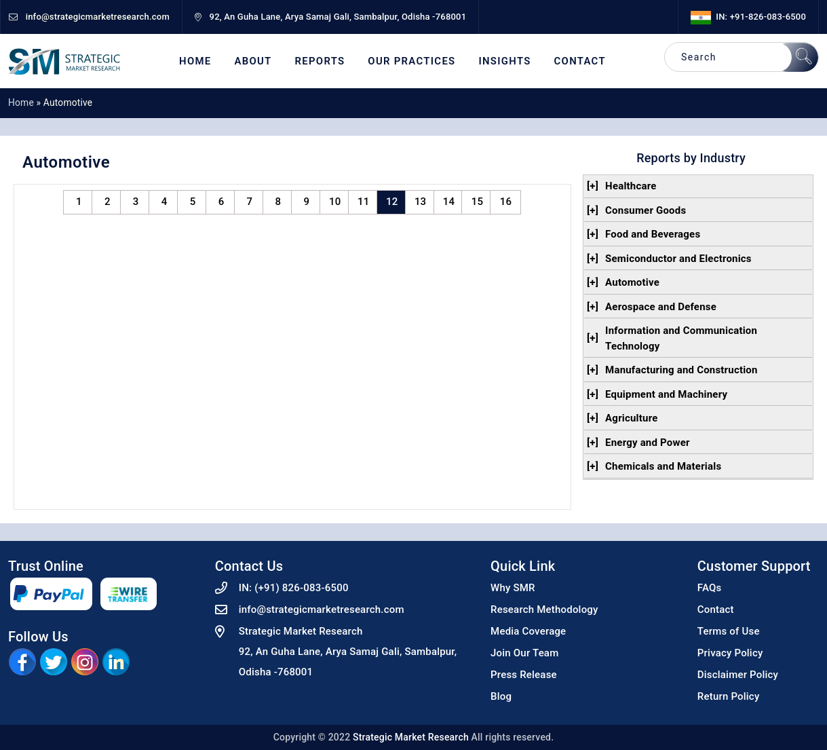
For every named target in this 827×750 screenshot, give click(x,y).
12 (392, 201)
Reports (320, 61)
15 (477, 201)
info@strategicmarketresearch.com (321, 609)
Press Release (524, 675)
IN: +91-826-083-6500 (748, 17)
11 (363, 201)
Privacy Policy (730, 653)
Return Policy (728, 696)
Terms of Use (728, 631)
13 (420, 201)
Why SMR (513, 588)
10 (335, 201)
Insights (504, 61)
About (252, 61)
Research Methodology (544, 609)
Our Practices (411, 61)
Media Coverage (528, 631)
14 (449, 201)
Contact (580, 61)
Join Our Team (524, 653)
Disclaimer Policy (737, 675)
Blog (501, 696)
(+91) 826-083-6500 (301, 588)
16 (506, 201)
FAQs (709, 588)
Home (195, 61)
